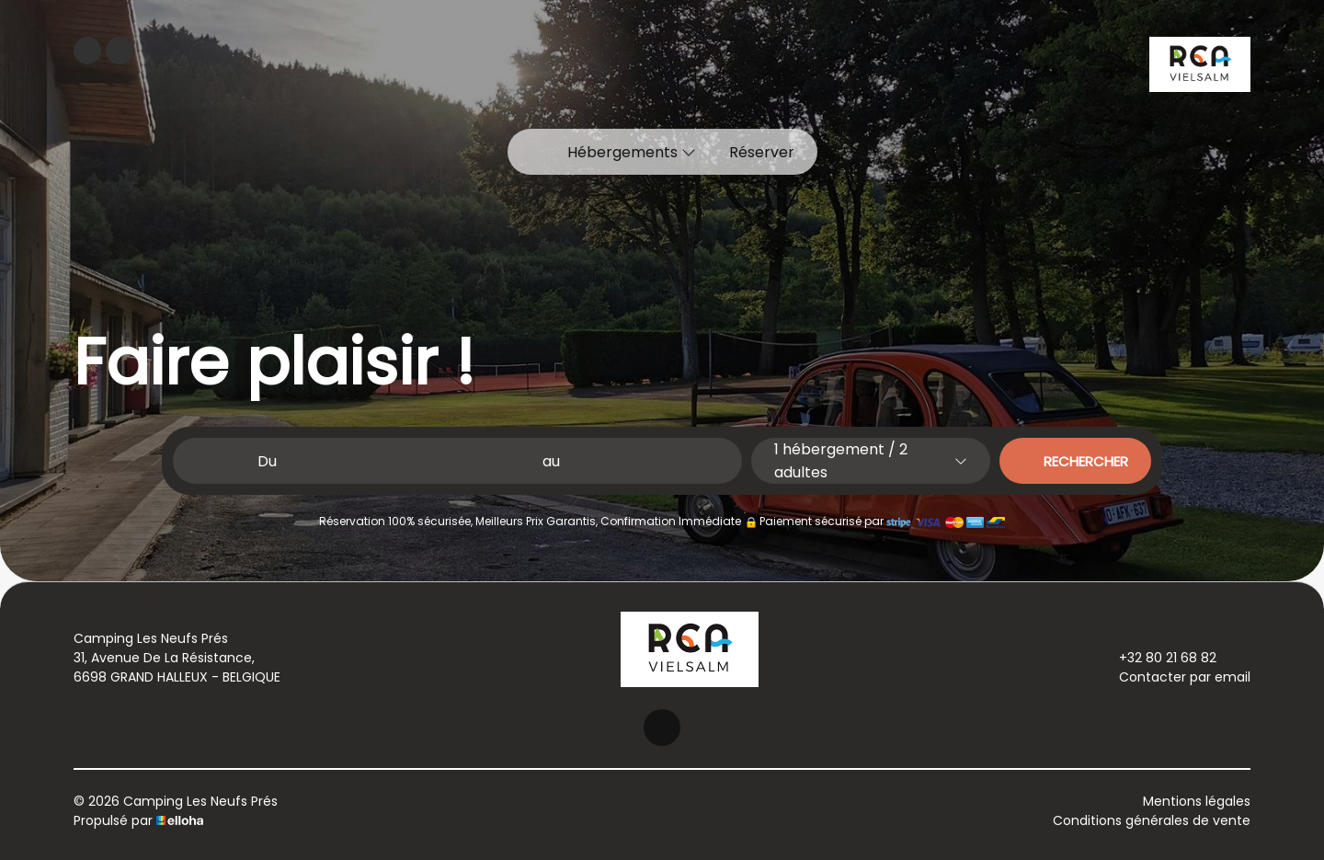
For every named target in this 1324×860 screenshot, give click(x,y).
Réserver (761, 152)
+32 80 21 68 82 (1157, 657)
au (551, 461)
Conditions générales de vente (1151, 820)
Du (267, 461)
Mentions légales (1196, 801)
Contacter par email (1174, 677)
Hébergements (631, 152)
